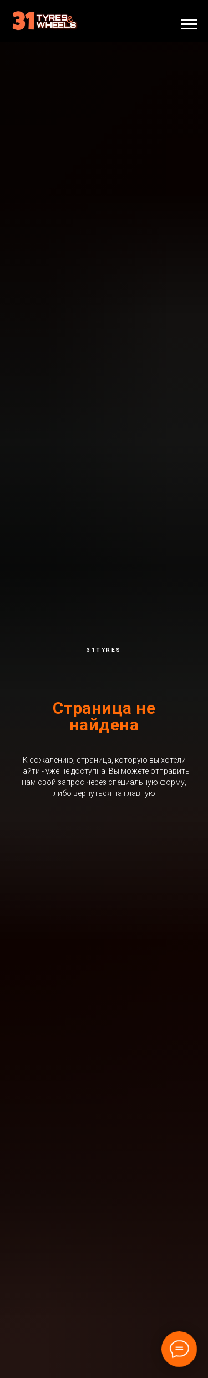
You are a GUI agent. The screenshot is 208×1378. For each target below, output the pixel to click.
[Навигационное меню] (189, 24)
